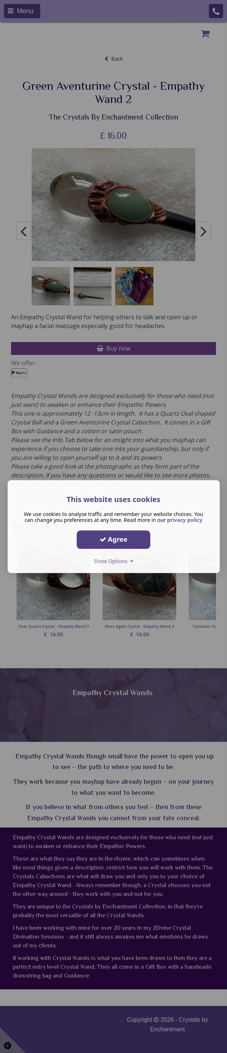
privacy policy (184, 519)
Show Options (113, 561)
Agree (114, 539)
